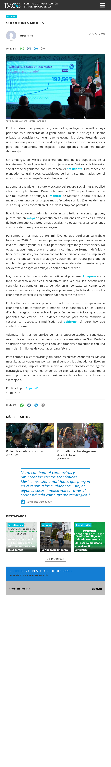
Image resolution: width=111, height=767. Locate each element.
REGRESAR (57, 560)
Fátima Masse (26, 35)
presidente (75, 169)
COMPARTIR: (11, 48)
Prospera (89, 276)
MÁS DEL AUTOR (18, 417)
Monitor (55, 196)
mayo (31, 218)
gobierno (70, 322)
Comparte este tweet (39, 502)
